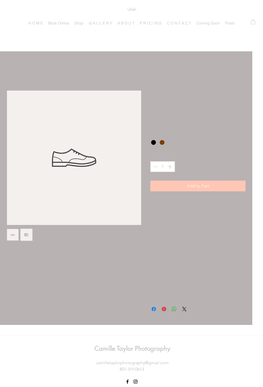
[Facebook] (127, 381)
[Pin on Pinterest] (164, 309)
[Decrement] (155, 167)
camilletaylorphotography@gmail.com (132, 362)
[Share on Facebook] (154, 309)
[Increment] (170, 167)
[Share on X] (184, 309)
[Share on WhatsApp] (174, 309)
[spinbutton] (163, 167)
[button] (253, 21)
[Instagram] (135, 381)
